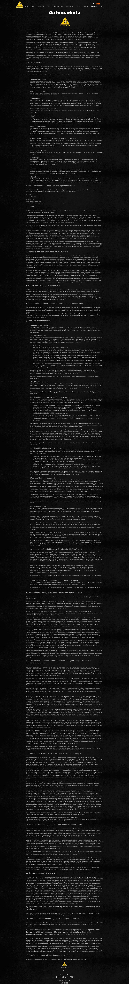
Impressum (63, 974)
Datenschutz (61, 977)
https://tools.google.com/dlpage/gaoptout (72, 733)
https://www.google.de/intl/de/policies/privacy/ (39, 748)
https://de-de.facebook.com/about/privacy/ (70, 650)
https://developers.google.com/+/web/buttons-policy (41, 820)
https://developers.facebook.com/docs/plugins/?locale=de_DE (43, 624)
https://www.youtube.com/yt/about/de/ (87, 845)
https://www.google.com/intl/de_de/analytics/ (57, 749)
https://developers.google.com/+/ (90, 777)
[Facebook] (94, 3)
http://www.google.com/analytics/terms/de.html (72, 748)
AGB (72, 977)
